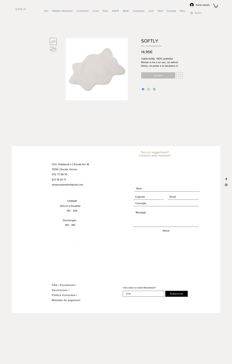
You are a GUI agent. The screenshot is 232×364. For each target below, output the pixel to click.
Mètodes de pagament (66, 300)
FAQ (55, 285)
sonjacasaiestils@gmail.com (67, 184)
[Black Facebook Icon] (226, 179)
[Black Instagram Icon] (226, 185)
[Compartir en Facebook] (143, 89)
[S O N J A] (24, 9)
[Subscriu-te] (176, 294)
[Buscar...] (207, 12)
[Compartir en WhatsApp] (148, 89)
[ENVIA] (166, 231)
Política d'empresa (64, 295)
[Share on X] (154, 89)
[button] (215, 5)
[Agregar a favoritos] (179, 75)
